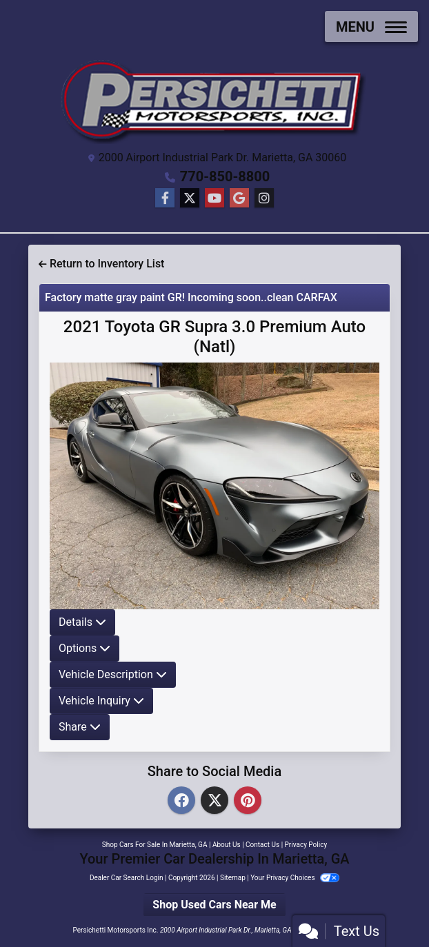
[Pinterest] (247, 801)
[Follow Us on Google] (239, 198)
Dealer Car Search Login (126, 878)
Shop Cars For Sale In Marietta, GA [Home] (155, 844)
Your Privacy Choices (294, 878)
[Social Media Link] (264, 198)
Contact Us (262, 844)
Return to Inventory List (101, 263)
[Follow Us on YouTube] (214, 198)
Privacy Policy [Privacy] (306, 844)
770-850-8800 (225, 176)
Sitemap (233, 878)
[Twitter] (214, 801)
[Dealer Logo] (214, 98)
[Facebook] (181, 801)
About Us (226, 844)
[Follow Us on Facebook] (164, 198)
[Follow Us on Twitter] (189, 198)
